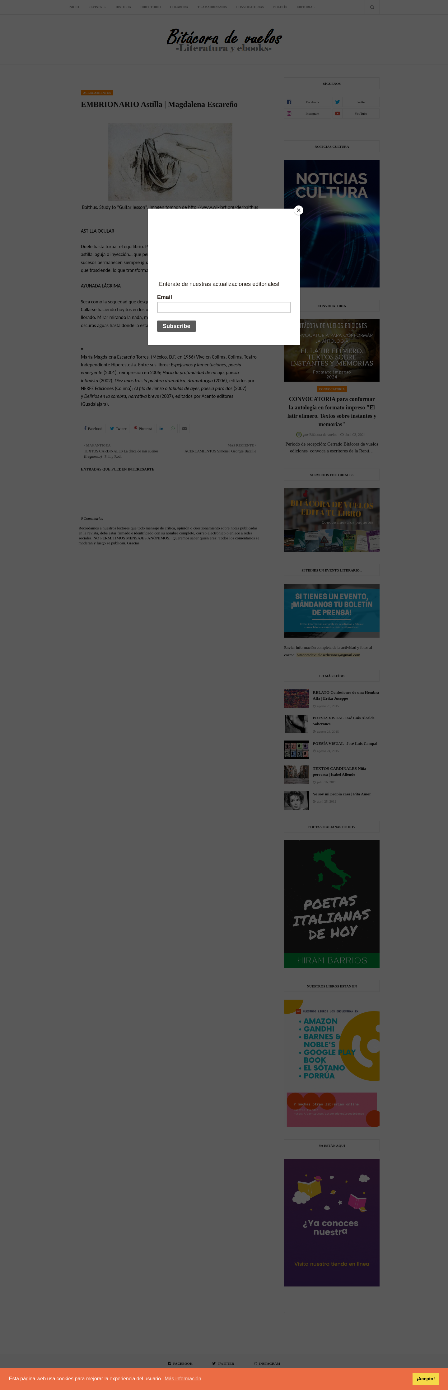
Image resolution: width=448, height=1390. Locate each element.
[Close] (298, 210)
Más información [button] (183, 1378)
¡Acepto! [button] (426, 1378)
